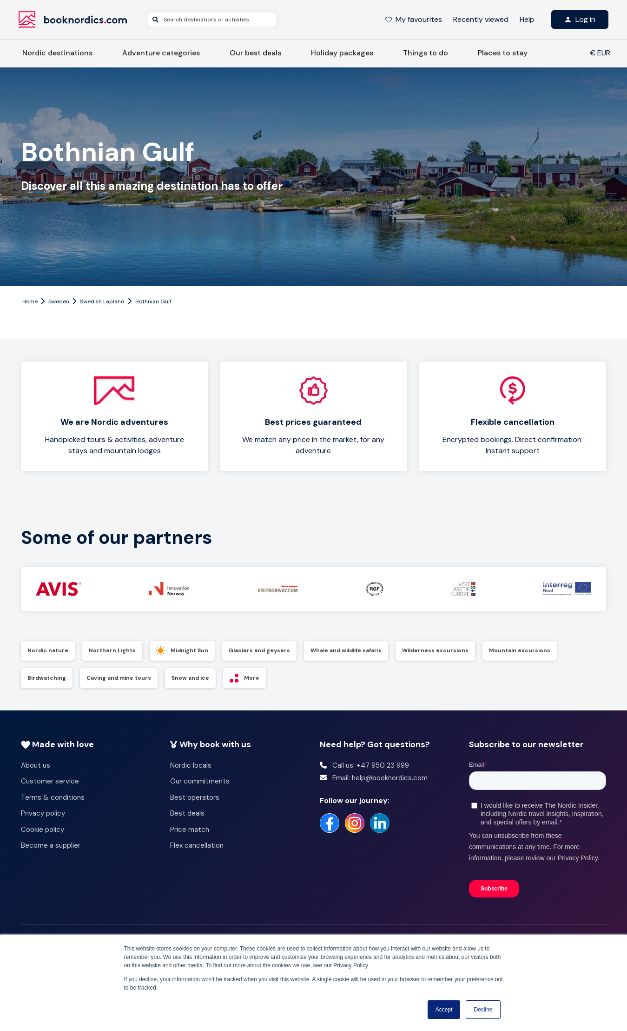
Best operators (194, 797)
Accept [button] (444, 1009)
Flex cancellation (197, 845)
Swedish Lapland (102, 301)
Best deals (187, 813)
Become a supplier (50, 845)
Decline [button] (483, 1009)
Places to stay (503, 53)
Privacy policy (43, 813)
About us (35, 765)
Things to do (425, 53)
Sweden (58, 301)
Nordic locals (190, 765)
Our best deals (255, 53)
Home (30, 301)
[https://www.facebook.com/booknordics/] (329, 823)
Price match (189, 829)
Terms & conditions (53, 797)
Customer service (50, 781)
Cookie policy (42, 829)
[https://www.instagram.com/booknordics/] (354, 823)
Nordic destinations (57, 53)
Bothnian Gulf (153, 301)
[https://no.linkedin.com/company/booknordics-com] (379, 823)
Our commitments (200, 781)
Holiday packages (342, 53)
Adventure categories (161, 53)
